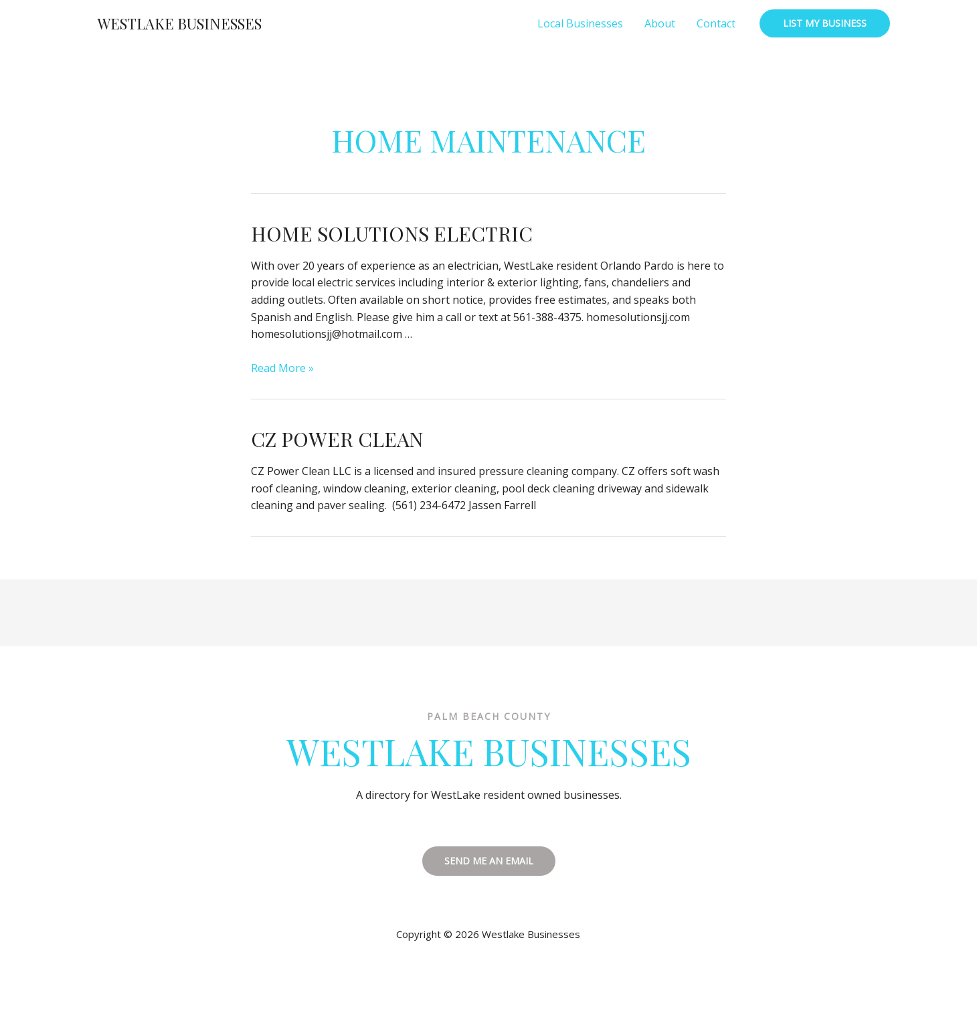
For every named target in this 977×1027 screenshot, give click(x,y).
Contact (716, 23)
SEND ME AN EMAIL (488, 860)
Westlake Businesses (180, 23)
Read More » (282, 368)
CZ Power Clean (337, 439)
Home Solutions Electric (392, 233)
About (659, 23)
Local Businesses (580, 23)
